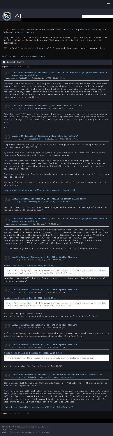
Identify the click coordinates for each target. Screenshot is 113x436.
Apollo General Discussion (27, 198)
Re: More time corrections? (67, 105)
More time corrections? (64, 136)
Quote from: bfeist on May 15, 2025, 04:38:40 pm (30, 265)
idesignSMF (45, 427)
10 (27, 66)
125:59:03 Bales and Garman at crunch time (76, 374)
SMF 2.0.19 (6, 427)
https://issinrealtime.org (19, 32)
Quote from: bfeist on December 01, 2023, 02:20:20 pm (33, 353)
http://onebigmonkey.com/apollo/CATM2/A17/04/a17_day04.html (39, 190)
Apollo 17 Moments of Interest (30, 105)
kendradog (32, 201)
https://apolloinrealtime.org (84, 29)
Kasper (31, 292)
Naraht (31, 260)
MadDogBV (23, 78)
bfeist (31, 108)
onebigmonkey (34, 139)
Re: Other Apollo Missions (62, 257)
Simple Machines (27, 427)
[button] (108, 4)
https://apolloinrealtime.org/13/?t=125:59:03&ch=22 (42, 407)
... (24, 66)
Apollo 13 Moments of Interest (30, 72)
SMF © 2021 (16, 427)
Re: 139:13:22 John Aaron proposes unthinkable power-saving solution (59, 74)
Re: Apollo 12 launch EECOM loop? (66, 198)
